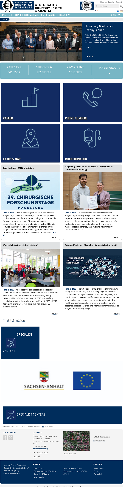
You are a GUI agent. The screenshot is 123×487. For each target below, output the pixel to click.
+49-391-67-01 (43, 452)
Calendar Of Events (41, 474)
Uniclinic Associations (12, 473)
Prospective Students (75, 70)
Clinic (18, 15)
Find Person (39, 468)
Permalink (98, 474)
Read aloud (99, 468)
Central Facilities (34, 15)
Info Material (39, 477)
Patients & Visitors (14, 70)
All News (21, 320)
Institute (7, 15)
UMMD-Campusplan (102, 437)
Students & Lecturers (44, 70)
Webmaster (49, 426)
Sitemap (103, 2)
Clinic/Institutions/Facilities (45, 471)
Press (62, 15)
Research (51, 15)
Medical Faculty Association (15, 465)
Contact (119, 2)
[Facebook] (5, 439)
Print (96, 471)
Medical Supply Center (73, 468)
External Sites (99, 440)
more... (55, 237)
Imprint (111, 2)
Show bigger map (70, 453)
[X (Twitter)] (10, 439)
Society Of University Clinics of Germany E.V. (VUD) (16, 469)
